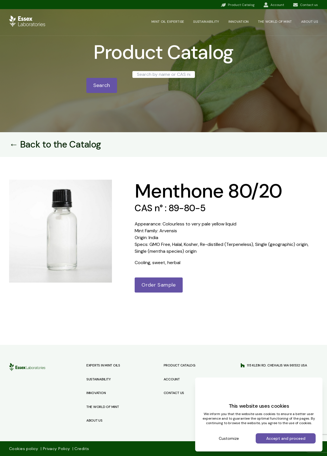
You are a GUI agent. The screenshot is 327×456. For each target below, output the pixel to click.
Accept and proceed (285, 438)
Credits (80, 448)
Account (172, 379)
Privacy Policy (56, 448)
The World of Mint (102, 407)
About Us (94, 420)
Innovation (238, 21)
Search (101, 85)
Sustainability (206, 21)
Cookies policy (24, 448)
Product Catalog (179, 365)
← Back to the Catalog (55, 144)
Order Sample (158, 284)
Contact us (174, 393)
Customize (229, 438)
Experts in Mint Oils (103, 365)
